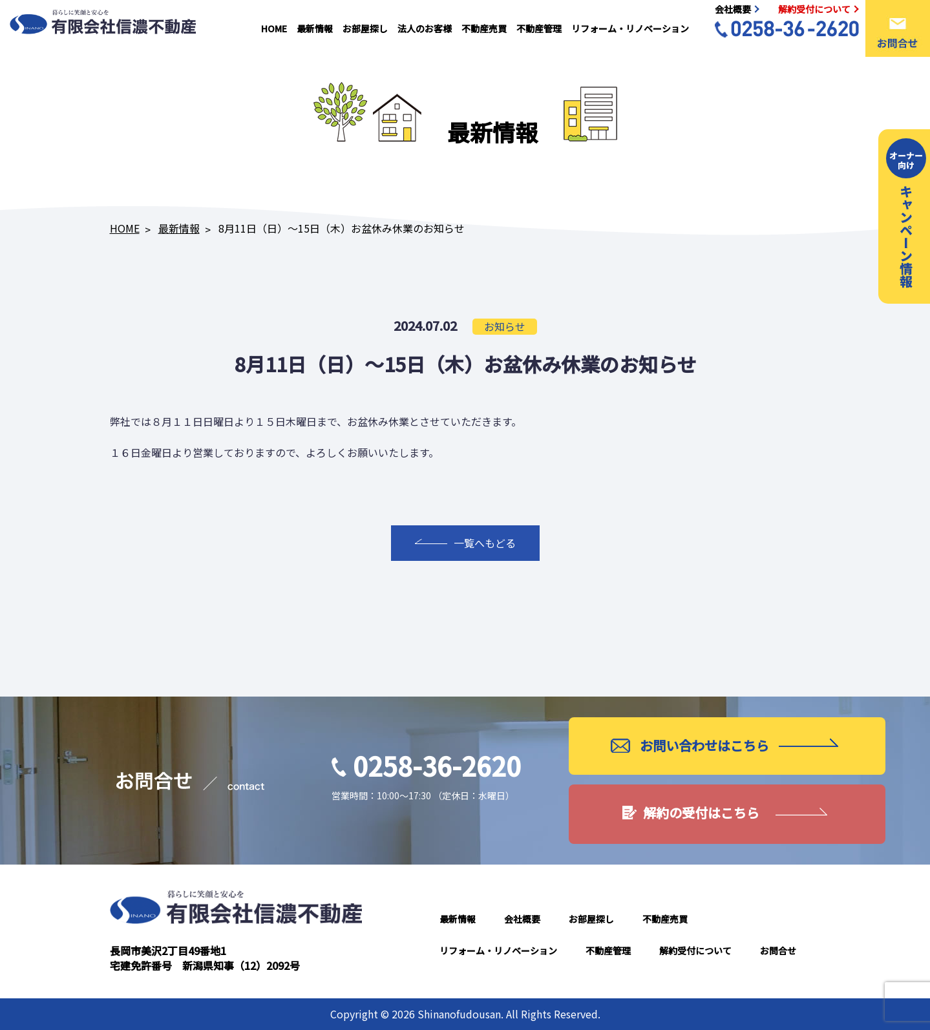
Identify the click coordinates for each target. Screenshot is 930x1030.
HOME (274, 28)
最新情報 (315, 28)
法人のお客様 (424, 28)
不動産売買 (484, 28)
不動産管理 (539, 28)
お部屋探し (365, 28)
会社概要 (522, 918)
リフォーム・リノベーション (630, 28)
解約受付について (695, 950)
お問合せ (778, 950)
